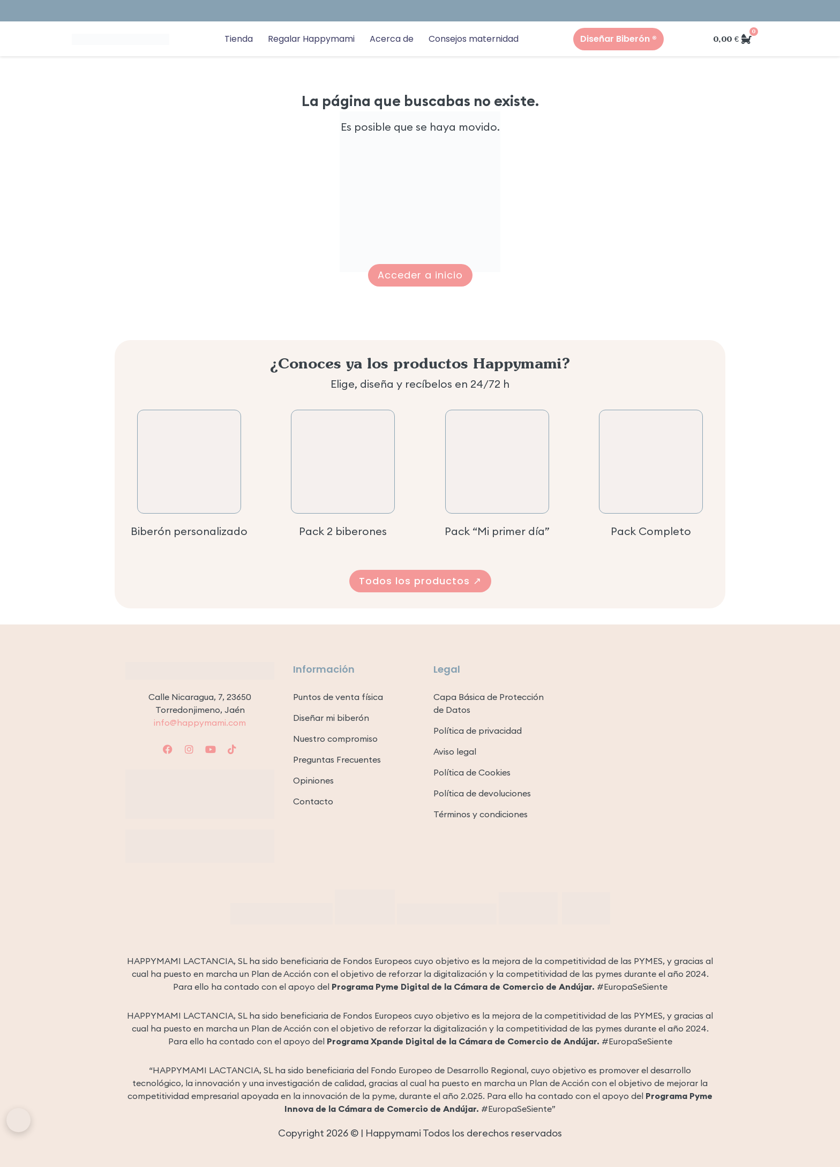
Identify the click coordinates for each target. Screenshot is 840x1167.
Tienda (238, 39)
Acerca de (392, 39)
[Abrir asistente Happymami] (18, 1120)
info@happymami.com (200, 722)
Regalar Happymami (311, 39)
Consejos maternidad (474, 39)
